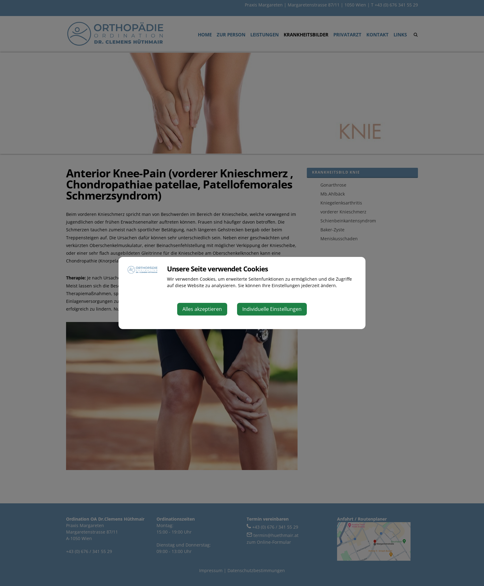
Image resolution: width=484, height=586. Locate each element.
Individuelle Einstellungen (272, 309)
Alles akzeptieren (202, 309)
